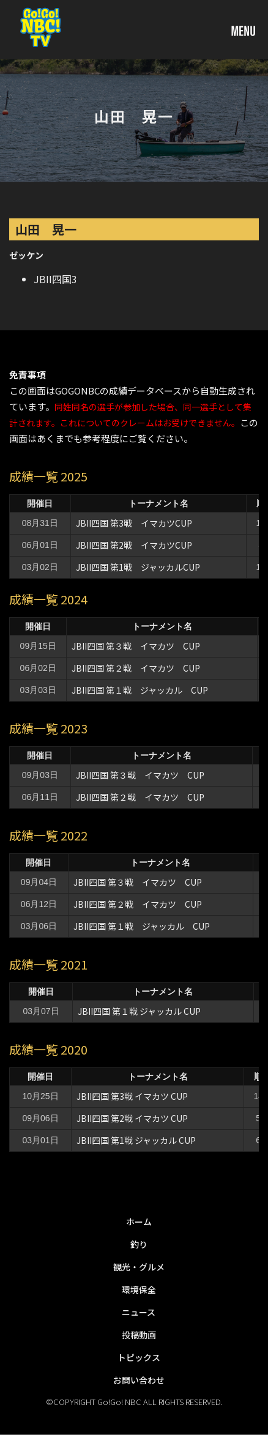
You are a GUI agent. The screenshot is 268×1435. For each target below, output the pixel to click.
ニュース (138, 1312)
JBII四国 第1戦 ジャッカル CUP (136, 1140)
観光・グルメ (139, 1267)
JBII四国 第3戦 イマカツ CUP (132, 1096)
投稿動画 (139, 1335)
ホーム (139, 1221)
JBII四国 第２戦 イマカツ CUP (136, 668)
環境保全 (139, 1289)
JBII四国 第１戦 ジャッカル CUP (144, 690)
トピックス (138, 1357)
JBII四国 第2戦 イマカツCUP (134, 545)
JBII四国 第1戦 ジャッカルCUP (138, 567)
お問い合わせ (139, 1380)
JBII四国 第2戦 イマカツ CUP (132, 1118)
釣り (138, 1244)
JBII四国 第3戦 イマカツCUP (134, 523)
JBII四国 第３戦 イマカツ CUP (136, 646)
